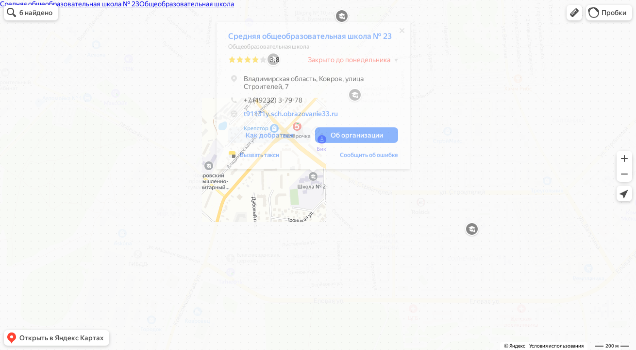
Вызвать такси (259, 157)
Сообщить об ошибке (369, 157)
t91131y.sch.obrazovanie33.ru (291, 116)
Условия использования (556, 346)
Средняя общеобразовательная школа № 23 (310, 38)
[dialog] (313, 98)
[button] (574, 12)
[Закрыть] (402, 33)
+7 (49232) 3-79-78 (265, 102)
